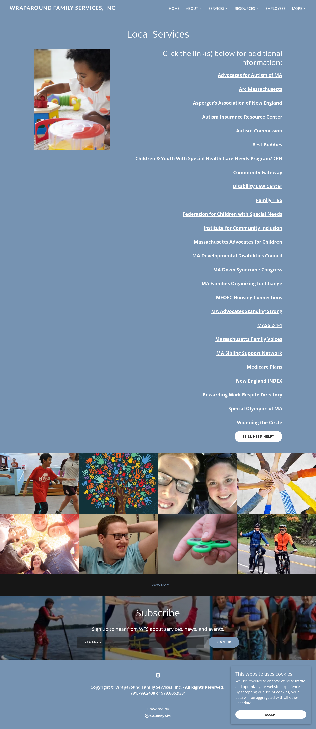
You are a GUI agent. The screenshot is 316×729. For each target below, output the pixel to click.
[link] (82, 8)
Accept (271, 715)
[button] (194, 8)
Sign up (224, 642)
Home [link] (174, 8)
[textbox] (140, 642)
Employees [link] (275, 8)
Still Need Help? (258, 436)
